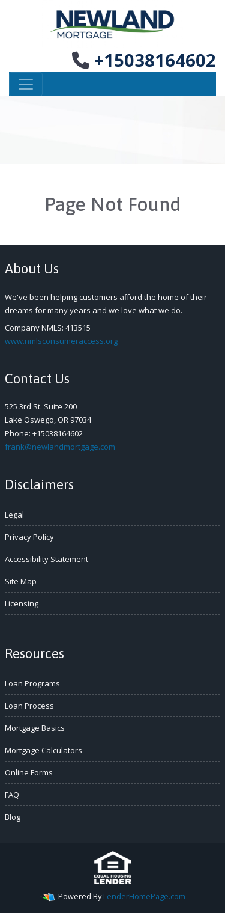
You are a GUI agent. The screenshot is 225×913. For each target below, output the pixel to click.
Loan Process (29, 705)
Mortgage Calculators (43, 750)
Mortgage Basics (35, 727)
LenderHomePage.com (144, 896)
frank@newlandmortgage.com (60, 446)
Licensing (21, 603)
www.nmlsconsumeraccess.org (61, 340)
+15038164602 (144, 60)
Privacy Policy (29, 536)
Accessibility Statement (46, 559)
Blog (12, 816)
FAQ (12, 794)
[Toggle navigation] (26, 84)
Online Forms (29, 772)
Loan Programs (32, 683)
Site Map (21, 581)
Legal (14, 514)
